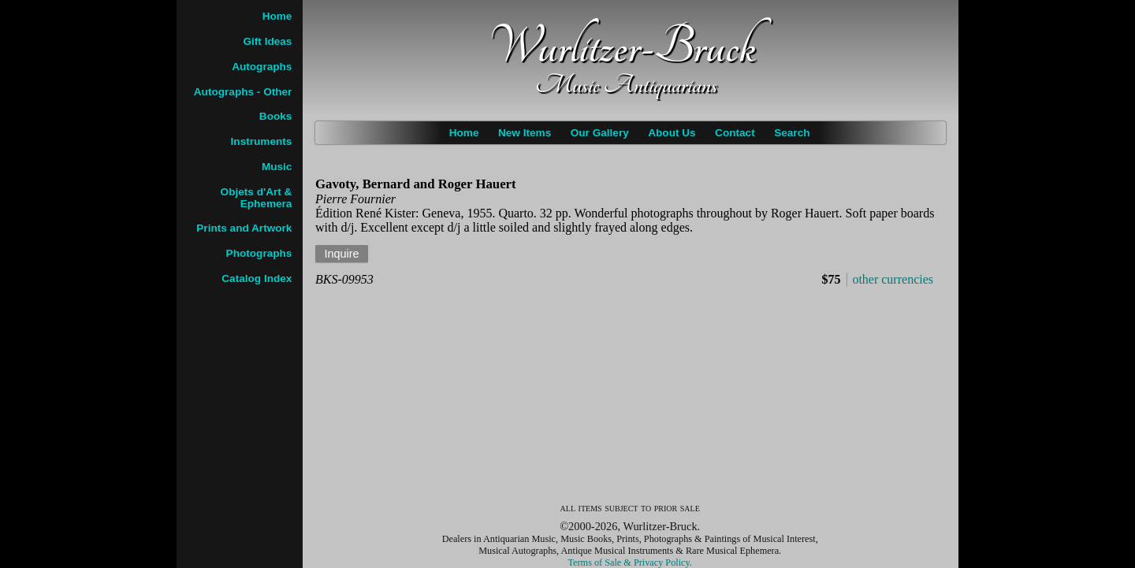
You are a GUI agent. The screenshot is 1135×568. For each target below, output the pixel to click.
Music (277, 167)
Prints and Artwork (244, 228)
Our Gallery (600, 133)
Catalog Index (256, 278)
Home (464, 133)
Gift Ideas (267, 41)
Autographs (262, 66)
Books (275, 116)
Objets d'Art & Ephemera (256, 198)
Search (791, 133)
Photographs (259, 253)
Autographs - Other (243, 92)
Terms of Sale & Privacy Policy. (630, 562)
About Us (671, 133)
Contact (735, 133)
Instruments (261, 141)
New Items (524, 133)
